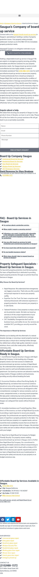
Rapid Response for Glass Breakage (16, 171)
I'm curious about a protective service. (16, 225)
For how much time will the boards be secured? (19, 248)
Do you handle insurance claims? (15, 252)
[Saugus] (19, 468)
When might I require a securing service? (17, 229)
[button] (19, 15)
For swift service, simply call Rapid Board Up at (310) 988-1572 (15, 501)
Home (1, 23)
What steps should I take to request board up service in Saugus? (19, 257)
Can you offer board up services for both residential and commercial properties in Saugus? (20, 243)
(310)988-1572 (9, 565)
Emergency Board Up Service (13, 23)
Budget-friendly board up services (25, 34)
